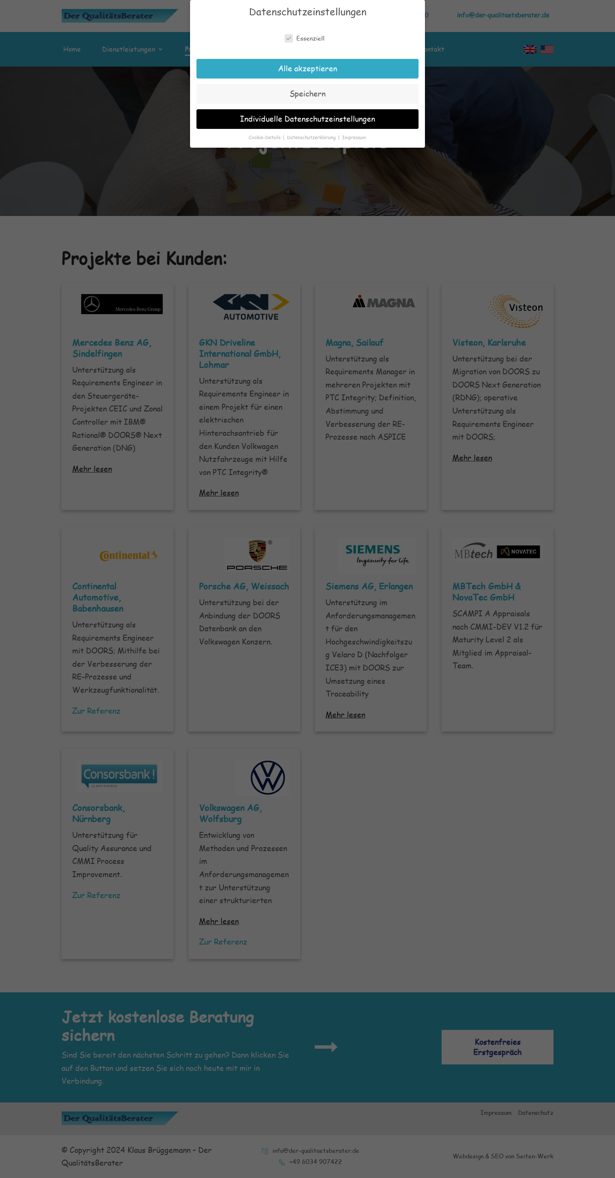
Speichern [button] (307, 90)
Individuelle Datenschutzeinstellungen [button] (307, 115)
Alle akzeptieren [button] (307, 64)
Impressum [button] (354, 133)
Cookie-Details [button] (265, 133)
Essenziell (304, 35)
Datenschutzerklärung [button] (312, 133)
